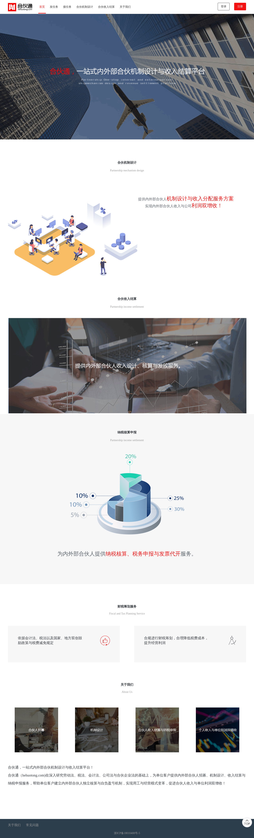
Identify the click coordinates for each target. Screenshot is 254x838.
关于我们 (125, 6)
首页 (42, 6)
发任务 (54, 6)
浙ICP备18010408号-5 (127, 833)
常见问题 (32, 825)
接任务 (67, 6)
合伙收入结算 (106, 6)
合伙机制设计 (84, 6)
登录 (223, 6)
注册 (240, 6)
